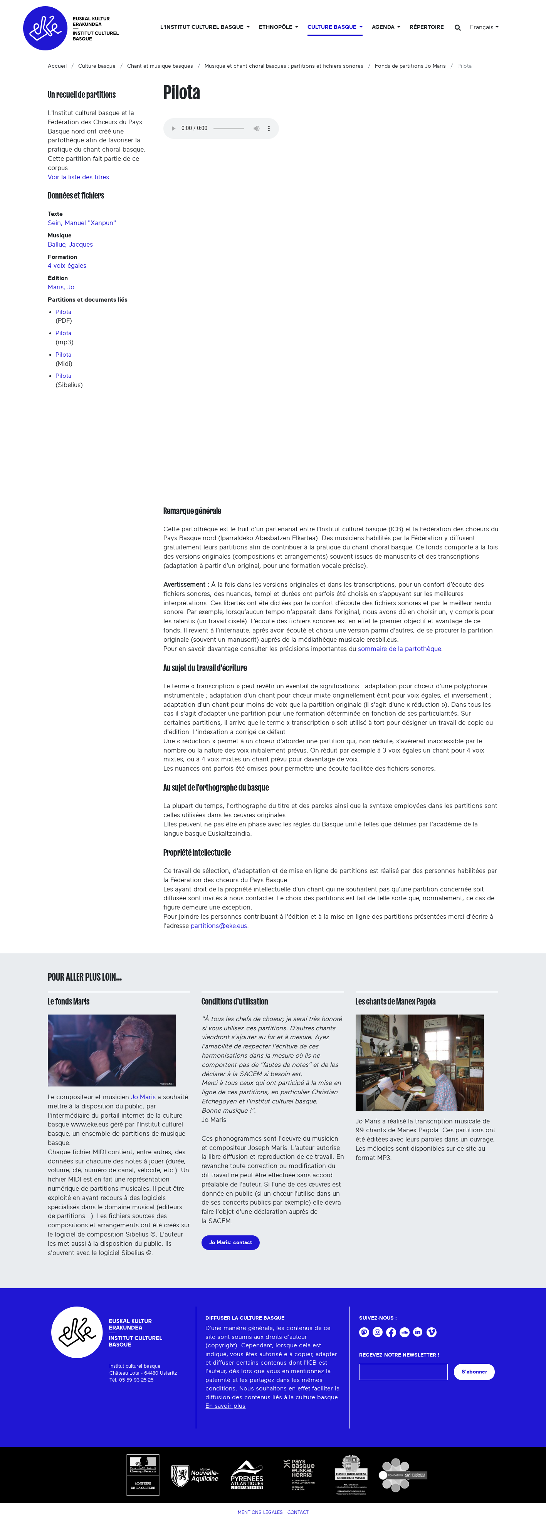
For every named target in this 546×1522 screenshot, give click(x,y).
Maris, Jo (61, 287)
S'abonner (474, 1372)
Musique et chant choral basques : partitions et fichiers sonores (284, 66)
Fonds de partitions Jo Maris (410, 66)
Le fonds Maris (68, 1001)
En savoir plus (225, 1406)
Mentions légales (260, 1512)
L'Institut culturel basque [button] (202, 27)
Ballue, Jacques (70, 244)
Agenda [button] (384, 27)
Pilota (63, 312)
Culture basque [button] (332, 27)
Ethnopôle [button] (276, 27)
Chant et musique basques (160, 66)
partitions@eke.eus (219, 926)
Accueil (57, 66)
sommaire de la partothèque (399, 649)
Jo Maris (143, 1097)
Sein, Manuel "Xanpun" (82, 223)
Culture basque (97, 66)
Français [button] (482, 27)
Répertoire (427, 27)
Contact (298, 1512)
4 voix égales (67, 265)
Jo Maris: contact (230, 1242)
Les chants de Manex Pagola (396, 1001)
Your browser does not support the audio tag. (221, 128)
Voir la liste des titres (78, 177)
